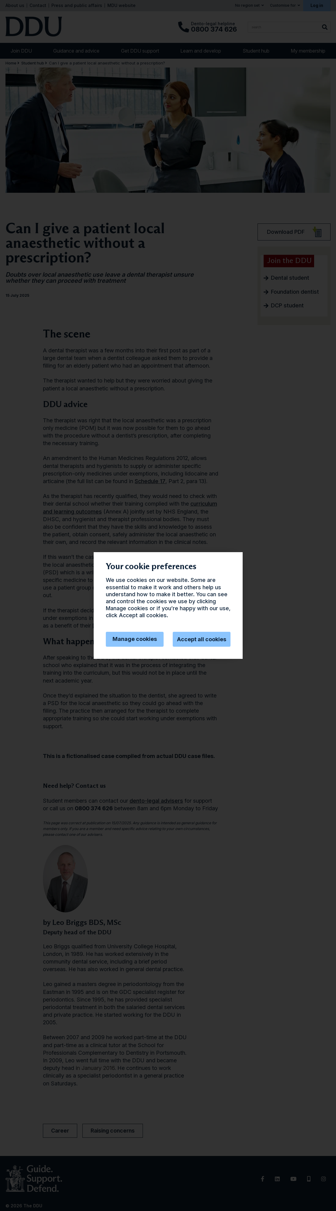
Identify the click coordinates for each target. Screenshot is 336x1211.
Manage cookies (135, 639)
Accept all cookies (201, 639)
